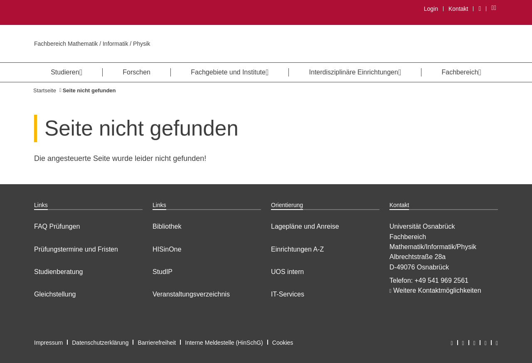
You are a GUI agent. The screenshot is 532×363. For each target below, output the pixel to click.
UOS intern (287, 271)
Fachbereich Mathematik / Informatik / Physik (92, 43)
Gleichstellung (55, 294)
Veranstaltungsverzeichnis (191, 294)
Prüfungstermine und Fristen (76, 249)
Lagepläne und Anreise (305, 226)
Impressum (48, 342)
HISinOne (167, 249)
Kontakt (458, 8)
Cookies (282, 342)
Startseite (44, 90)
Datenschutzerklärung (100, 342)
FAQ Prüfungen (57, 226)
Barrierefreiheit (157, 342)
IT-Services (287, 294)
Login (431, 8)
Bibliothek (167, 226)
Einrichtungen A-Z (297, 249)
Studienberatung (58, 271)
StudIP (162, 271)
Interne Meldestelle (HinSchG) (224, 342)
